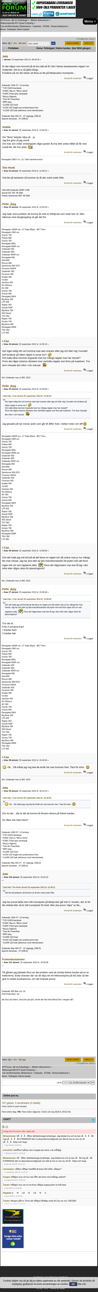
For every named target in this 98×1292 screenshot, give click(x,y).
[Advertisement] (49, 1030)
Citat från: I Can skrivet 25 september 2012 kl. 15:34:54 (27, 798)
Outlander (37, 26)
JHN (5, 56)
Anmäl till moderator (73, 78)
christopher (8, 1169)
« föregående (82, 39)
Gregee (6, 1177)
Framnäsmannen (13, 959)
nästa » (92, 39)
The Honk (8, 167)
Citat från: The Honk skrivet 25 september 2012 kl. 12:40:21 (29, 887)
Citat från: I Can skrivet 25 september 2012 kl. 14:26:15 (27, 396)
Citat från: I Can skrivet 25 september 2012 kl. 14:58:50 (27, 599)
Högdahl (7, 1193)
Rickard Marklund (58, 26)
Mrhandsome (9, 1136)
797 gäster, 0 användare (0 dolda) (21, 1103)
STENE (46, 26)
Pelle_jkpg (9, 204)
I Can (5, 341)
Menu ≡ (90, 21)
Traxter (6, 1185)
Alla (15, 43)
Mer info (82, 1284)
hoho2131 (7, 1150)
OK (73, 1284)
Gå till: (59, 1083)
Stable (6, 127)
